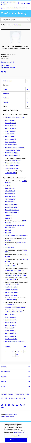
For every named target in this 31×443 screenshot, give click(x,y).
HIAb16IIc (9, 275)
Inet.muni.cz (14, 398)
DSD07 (25, 254)
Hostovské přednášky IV (12, 212)
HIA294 (25, 221)
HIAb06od (8, 240)
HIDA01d (13, 266)
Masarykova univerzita (11, 414)
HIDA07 (24, 242)
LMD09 (13, 311)
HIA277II (8, 284)
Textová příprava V (10, 131)
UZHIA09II (15, 284)
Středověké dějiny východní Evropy (15, 307)
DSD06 (25, 250)
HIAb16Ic (8, 270)
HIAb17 (24, 181)
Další (26, 346)
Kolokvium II (8, 218)
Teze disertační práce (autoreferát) (15, 147)
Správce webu (5, 416)
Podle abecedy (16, 25)
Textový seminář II (10, 136)
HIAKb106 (13, 173)
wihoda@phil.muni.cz (8, 67)
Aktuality (4, 366)
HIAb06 (7, 173)
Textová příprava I (10, 120)
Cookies (12, 416)
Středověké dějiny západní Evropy (15, 117)
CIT (6, 398)
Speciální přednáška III (11, 292)
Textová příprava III (10, 125)
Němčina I (8, 230)
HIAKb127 (13, 299)
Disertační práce (9, 188)
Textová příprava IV (10, 128)
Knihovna (10, 394)
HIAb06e (23, 238)
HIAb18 (7, 299)
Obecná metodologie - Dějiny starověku (16, 235)
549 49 (5, 66)
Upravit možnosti (19, 434)
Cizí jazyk (7, 185)
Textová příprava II (10, 123)
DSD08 (25, 259)
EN (22, 3)
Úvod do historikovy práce (12, 150)
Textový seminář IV (10, 142)
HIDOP (7, 244)
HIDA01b (7, 256)
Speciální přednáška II (11, 289)
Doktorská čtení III (10, 196)
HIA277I (8, 279)
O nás (3, 386)
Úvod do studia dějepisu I (12, 155)
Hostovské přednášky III (12, 210)
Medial (27, 394)
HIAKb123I (21, 270)
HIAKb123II (23, 275)
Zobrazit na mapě (7, 62)
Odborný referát (9, 247)
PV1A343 (19, 311)
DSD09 (7, 266)
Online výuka (22, 398)
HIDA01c (7, 261)
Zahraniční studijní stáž (11, 168)
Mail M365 (4, 394)
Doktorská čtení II (10, 193)
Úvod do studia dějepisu (12, 152)
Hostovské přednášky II (11, 207)
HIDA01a (7, 252)
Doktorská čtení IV (10, 199)
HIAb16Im (14, 270)
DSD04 (19, 242)
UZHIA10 (7, 222)
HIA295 (7, 304)
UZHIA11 (13, 304)
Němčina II (8, 232)
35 (17, 355)
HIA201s (12, 160)
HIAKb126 (8, 182)
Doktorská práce (9, 201)
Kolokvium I (8, 215)
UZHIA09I (14, 279)
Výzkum (3, 376)
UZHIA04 (18, 160)
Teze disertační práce (11, 144)
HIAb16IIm (16, 275)
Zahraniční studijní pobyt (12, 165)
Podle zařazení (5, 25)
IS (9, 398)
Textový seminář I (10, 133)
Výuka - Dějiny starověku (12, 163)
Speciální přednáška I (11, 287)
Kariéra (3, 381)
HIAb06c (7, 311)
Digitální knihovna (19, 394)
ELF (2, 398)
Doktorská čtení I (10, 191)
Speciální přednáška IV (11, 295)
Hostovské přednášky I (11, 204)
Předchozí (6, 346)
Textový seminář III (10, 139)
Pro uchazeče (5, 371)
